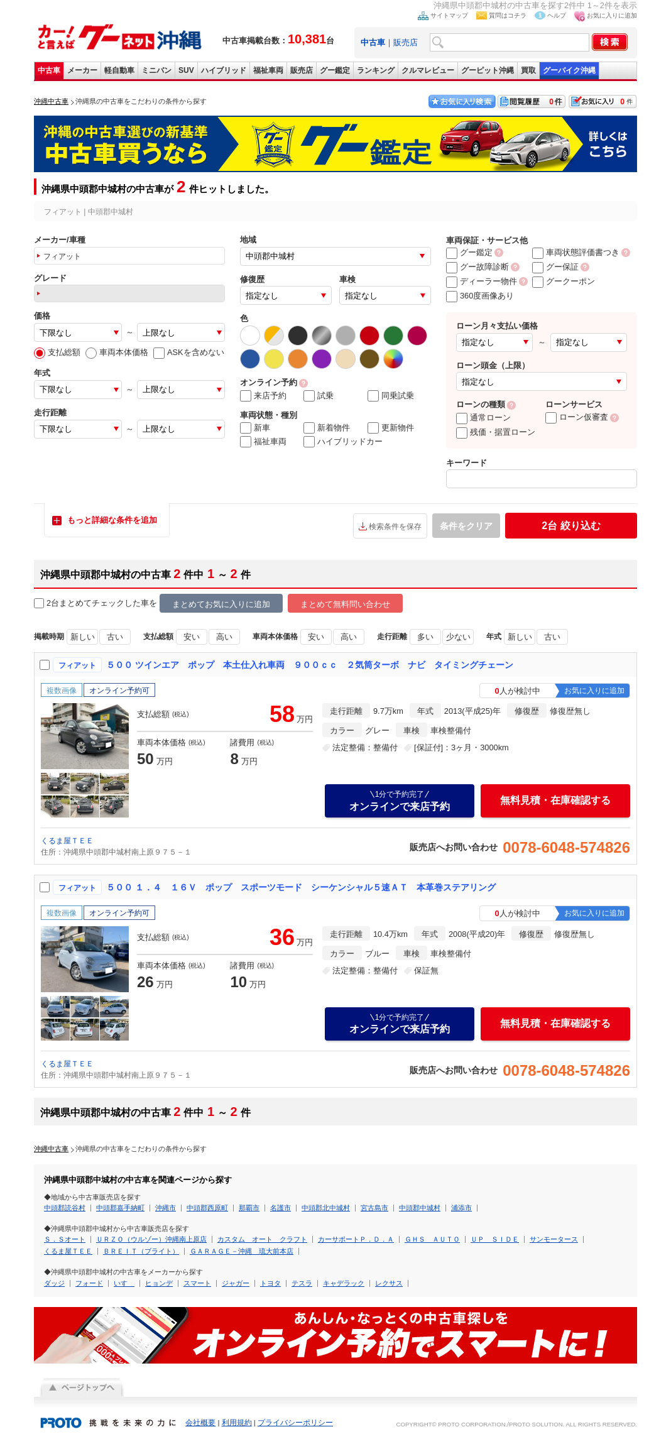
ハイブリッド (223, 70)
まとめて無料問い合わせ (345, 604)
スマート (197, 1283)
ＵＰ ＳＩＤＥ (495, 1239)
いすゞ (124, 1283)
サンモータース (554, 1239)
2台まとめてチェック (79, 603)
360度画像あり (480, 295)
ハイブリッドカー (343, 441)
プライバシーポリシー (295, 1422)
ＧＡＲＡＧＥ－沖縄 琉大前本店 (241, 1251)
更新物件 (391, 428)
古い (115, 637)
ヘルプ (556, 15)
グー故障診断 (477, 266)
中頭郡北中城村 (326, 1208)
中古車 (49, 70)
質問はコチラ (507, 15)
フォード (89, 1283)
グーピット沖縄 (487, 70)
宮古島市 (374, 1208)
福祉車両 (268, 70)
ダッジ (54, 1283)
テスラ (302, 1283)
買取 (528, 70)
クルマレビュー (427, 70)
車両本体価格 (116, 352)
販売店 (405, 42)
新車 (255, 428)
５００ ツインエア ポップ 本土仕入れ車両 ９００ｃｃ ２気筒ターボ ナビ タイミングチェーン (309, 664)
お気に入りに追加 (612, 15)
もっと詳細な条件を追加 (112, 520)
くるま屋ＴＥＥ (67, 841)
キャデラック (343, 1283)
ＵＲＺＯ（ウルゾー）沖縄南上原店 (151, 1239)
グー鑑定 (335, 70)
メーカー (82, 70)
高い (224, 637)
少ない (458, 637)
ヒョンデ (159, 1283)
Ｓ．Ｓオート (64, 1239)
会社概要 (200, 1422)
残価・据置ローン (495, 432)
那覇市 (249, 1208)
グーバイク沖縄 (569, 70)
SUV (186, 70)
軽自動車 (119, 70)
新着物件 (326, 428)
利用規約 (237, 1422)
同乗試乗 (391, 396)
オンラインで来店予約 (399, 800)
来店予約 (263, 396)
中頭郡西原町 (207, 1208)
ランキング (376, 70)
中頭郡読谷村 (64, 1208)
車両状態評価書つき (575, 252)
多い (425, 637)
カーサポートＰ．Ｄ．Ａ (356, 1239)
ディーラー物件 (481, 281)
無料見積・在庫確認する (555, 800)
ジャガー (235, 1283)
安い (191, 637)
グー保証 (555, 266)
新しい (82, 637)
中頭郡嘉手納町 (120, 1208)
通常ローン (483, 417)
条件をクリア (466, 526)
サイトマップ (449, 15)
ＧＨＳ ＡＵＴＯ (432, 1239)
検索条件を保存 (395, 526)
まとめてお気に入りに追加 (221, 604)
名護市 (280, 1208)
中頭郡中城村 (419, 1208)
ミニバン (156, 70)
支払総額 (57, 352)
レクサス (389, 1283)
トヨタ (270, 1283)
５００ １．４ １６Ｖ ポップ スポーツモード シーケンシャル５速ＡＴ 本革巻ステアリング (301, 887)
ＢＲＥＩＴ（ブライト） (141, 1251)
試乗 (318, 396)
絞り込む (571, 525)
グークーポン (563, 281)
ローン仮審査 (576, 417)
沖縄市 (165, 1208)
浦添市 (461, 1208)
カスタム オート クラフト (262, 1239)
